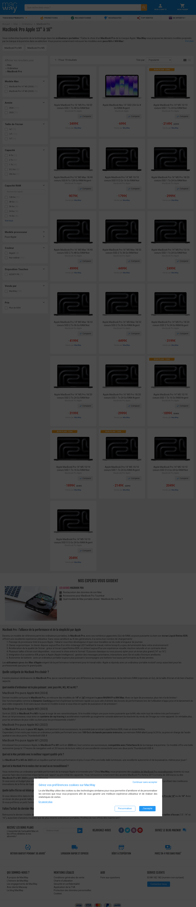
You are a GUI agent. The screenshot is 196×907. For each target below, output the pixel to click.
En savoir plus (45, 802)
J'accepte (147, 808)
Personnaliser (125, 808)
